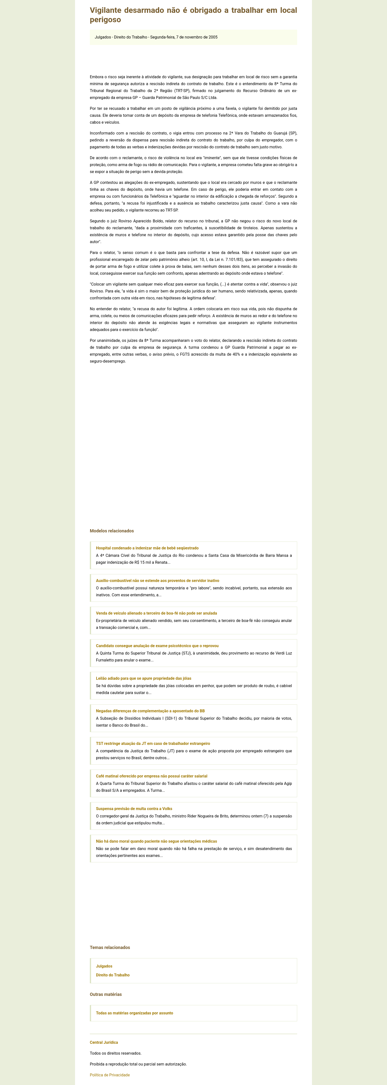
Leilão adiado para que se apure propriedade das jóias (143, 678)
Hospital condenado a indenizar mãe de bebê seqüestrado (147, 548)
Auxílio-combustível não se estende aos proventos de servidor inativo (157, 580)
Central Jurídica (104, 1042)
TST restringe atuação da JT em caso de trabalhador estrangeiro (153, 743)
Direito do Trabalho (113, 975)
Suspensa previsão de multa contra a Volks (134, 808)
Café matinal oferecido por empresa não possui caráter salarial (151, 776)
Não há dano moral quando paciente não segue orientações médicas (156, 841)
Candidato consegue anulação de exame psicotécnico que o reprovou (157, 645)
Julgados (104, 966)
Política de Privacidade (110, 1075)
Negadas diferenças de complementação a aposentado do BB (150, 711)
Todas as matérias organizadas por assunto (134, 1013)
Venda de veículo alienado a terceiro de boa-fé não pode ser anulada (156, 613)
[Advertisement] (193, 56)
